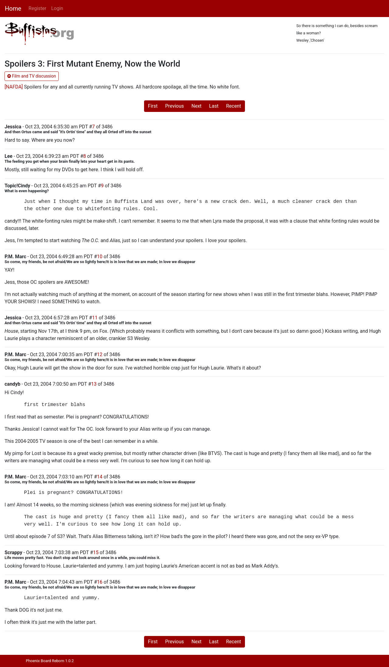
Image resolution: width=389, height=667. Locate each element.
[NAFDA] (14, 87)
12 (99, 354)
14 (99, 477)
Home (13, 8)
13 (94, 384)
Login (57, 8)
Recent (233, 106)
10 (99, 256)
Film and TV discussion (31, 76)
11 (95, 318)
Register (37, 8)
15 (95, 552)
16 (99, 582)
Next (196, 106)
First (153, 106)
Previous (174, 106)
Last (214, 106)
